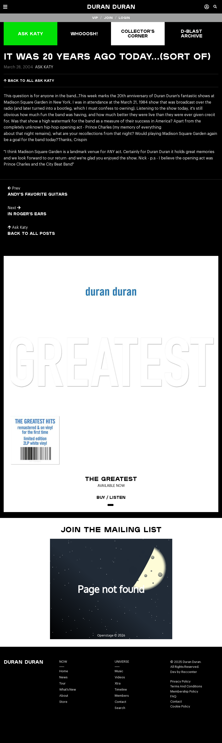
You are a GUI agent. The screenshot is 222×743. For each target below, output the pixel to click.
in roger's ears (27, 213)
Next (14, 208)
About (63, 695)
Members (122, 695)
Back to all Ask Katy (29, 81)
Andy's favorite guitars (37, 194)
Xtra (118, 683)
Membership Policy (184, 691)
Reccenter (189, 672)
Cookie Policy (180, 706)
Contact (120, 701)
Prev (14, 188)
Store (63, 701)
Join (108, 18)
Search (120, 708)
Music (119, 671)
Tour (62, 683)
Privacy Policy (180, 681)
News (63, 677)
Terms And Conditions (186, 686)
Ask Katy (44, 67)
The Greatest (111, 478)
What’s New (67, 689)
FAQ (173, 696)
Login (124, 18)
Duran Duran (111, 6)
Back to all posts (31, 233)
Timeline (121, 689)
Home (63, 671)
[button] (217, 8)
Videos (120, 677)
